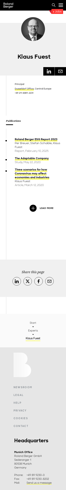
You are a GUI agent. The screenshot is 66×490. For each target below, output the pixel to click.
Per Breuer (22, 143)
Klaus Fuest (22, 181)
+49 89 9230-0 (36, 475)
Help (17, 402)
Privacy (20, 410)
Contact (21, 426)
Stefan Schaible (41, 143)
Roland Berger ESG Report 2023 (36, 139)
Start (33, 322)
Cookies (21, 418)
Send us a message (39, 482)
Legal (19, 395)
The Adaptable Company (32, 158)
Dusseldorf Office (24, 88)
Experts (33, 330)
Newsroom (23, 387)
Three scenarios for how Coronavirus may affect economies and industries (32, 173)
